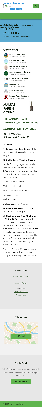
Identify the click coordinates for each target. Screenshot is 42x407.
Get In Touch (21, 381)
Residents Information (21, 283)
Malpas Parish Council (21, 276)
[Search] (19, 6)
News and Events (11, 25)
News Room (26, 25)
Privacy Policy (21, 295)
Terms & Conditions (21, 292)
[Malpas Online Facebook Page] (7, 6)
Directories (21, 280)
